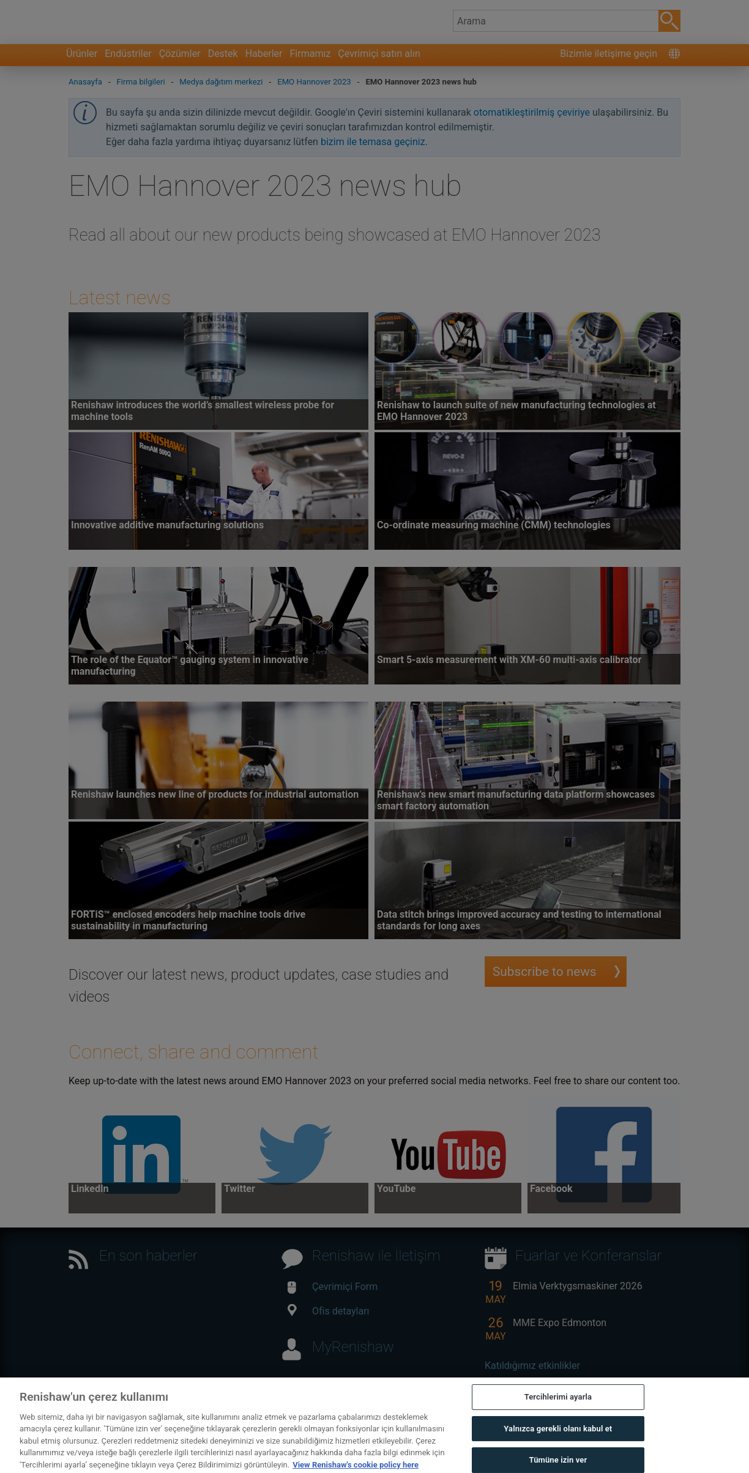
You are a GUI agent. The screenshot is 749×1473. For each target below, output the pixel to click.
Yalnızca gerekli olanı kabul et (558, 1449)
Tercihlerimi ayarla (558, 1417)
